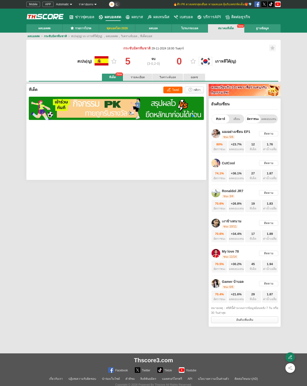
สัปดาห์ (220, 119)
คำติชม (130, 378)
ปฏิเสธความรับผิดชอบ (82, 378)
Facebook (118, 370)
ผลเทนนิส (158, 17)
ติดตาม (268, 133)
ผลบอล (153, 28)
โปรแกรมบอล (189, 28)
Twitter (142, 370)
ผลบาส (134, 17)
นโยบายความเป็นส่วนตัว (213, 378)
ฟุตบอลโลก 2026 (117, 28)
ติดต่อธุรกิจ (237, 17)
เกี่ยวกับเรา (56, 378)
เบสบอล (183, 17)
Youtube (187, 370)
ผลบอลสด (110, 17)
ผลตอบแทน (268, 119)
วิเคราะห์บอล (167, 77)
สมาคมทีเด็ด (226, 28)
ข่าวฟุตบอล (81, 17)
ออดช (194, 77)
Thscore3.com (153, 360)
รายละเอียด (138, 77)
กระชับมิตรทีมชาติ (55, 36)
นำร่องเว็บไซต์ (111, 378)
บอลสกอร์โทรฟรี (172, 378)
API (190, 378)
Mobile (33, 4)
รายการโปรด (80, 28)
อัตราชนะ (253, 119)
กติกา (194, 89)
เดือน (236, 119)
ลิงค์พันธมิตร (148, 378)
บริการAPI (209, 17)
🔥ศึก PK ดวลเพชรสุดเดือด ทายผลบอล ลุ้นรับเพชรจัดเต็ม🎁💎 (212, 4)
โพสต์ (172, 89)
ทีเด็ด (116, 76)
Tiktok (164, 370)
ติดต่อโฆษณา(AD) (246, 378)
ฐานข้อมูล (262, 28)
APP (48, 4)
